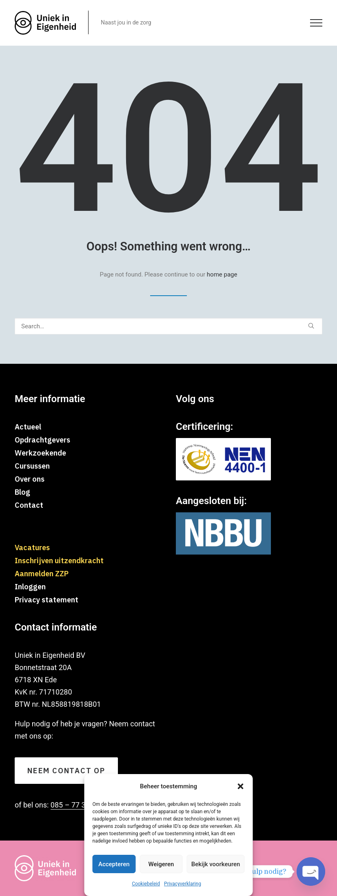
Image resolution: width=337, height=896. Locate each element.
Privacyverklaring (182, 884)
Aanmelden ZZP (42, 573)
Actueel (28, 426)
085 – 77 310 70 (77, 805)
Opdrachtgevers (42, 440)
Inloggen (30, 586)
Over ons (29, 479)
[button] (241, 786)
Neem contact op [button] (66, 770)
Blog (22, 492)
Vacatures (32, 547)
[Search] (168, 326)
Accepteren (114, 864)
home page (222, 274)
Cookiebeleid (146, 884)
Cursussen (32, 466)
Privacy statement (46, 599)
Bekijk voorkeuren (215, 864)
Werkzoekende (40, 453)
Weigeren (161, 864)
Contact (29, 505)
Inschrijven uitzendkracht (59, 560)
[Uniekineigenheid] (45, 23)
